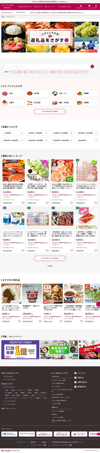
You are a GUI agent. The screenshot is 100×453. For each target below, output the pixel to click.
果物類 (30, 390)
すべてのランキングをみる (50, 258)
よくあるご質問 (56, 403)
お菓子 (30, 393)
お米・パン (21, 390)
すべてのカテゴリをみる (50, 111)
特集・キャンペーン (50, 6)
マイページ (79, 373)
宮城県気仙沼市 (7, 203)
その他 (44, 398)
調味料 (7, 395)
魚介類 (13, 390)
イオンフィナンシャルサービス (60, 445)
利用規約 (44, 442)
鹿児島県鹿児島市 (28, 321)
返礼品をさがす (38, 6)
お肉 (6, 390)
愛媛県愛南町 (55, 250)
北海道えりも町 (48, 321)
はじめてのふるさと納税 (58, 380)
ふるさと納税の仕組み (58, 383)
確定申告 (54, 414)
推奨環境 (33, 442)
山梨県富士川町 (32, 203)
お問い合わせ (80, 382)
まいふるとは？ (56, 386)
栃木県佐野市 (31, 250)
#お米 (32, 72)
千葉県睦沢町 (5, 321)
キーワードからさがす (9, 379)
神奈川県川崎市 (7, 250)
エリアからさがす (8, 376)
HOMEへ (51, 266)
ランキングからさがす (9, 401)
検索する (92, 66)
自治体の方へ (80, 387)
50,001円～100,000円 (61, 140)
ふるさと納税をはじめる (64, 6)
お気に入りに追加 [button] (23, 202)
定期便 (37, 398)
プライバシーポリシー (37, 445)
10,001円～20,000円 (60, 133)
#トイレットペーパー (42, 72)
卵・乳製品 (8, 393)
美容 (33, 395)
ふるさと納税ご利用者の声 (59, 400)
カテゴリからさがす (8, 387)
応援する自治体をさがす (25, 6)
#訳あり (26, 72)
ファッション (41, 395)
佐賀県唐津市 (68, 321)
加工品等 (43, 393)
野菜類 (37, 390)
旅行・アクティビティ (11, 398)
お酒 (16, 393)
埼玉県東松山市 (89, 321)
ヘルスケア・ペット (26, 398)
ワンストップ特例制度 (58, 411)
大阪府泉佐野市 (56, 203)
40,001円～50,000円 (35, 140)
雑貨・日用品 (16, 395)
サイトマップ (21, 442)
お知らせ (79, 378)
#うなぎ (66, 72)
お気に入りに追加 (19, 321)
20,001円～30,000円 (85, 133)
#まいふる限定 (17, 72)
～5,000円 (7, 133)
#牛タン (59, 72)
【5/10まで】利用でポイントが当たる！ (49, 1)
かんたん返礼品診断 (57, 394)
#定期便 (53, 72)
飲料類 (22, 393)
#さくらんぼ (74, 72)
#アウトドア (84, 72)
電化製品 (25, 395)
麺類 (36, 393)
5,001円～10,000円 (35, 133)
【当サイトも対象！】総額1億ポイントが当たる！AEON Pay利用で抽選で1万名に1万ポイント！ (57, 12)
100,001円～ (82, 140)
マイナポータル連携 (57, 417)
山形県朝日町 (80, 250)
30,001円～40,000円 (11, 140)
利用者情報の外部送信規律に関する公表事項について (67, 442)
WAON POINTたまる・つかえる (61, 397)
